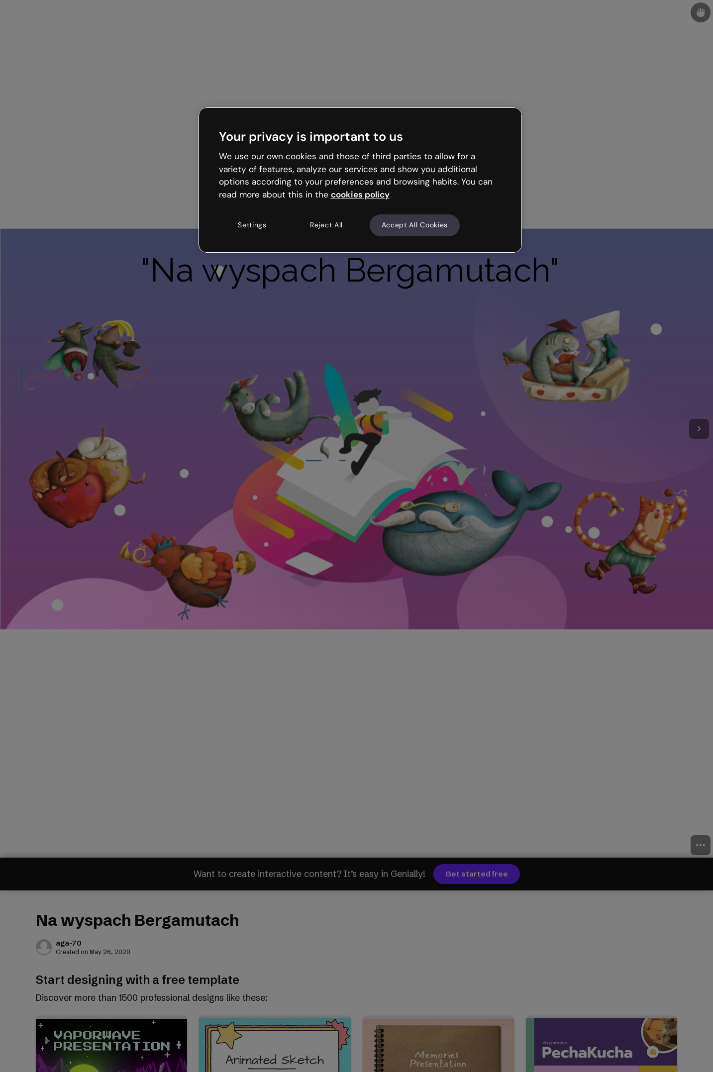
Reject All (326, 224)
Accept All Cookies (415, 224)
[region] (360, 180)
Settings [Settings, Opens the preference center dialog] (252, 224)
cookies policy (360, 194)
